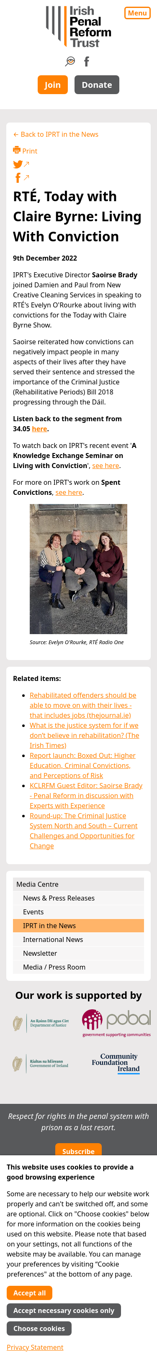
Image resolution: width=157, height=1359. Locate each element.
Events (33, 911)
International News (53, 939)
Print (25, 151)
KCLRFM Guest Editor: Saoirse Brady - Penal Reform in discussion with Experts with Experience (86, 795)
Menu (137, 13)
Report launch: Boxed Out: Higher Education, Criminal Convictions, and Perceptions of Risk (83, 765)
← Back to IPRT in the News (55, 134)
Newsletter (40, 953)
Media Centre (37, 884)
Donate (97, 84)
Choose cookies (39, 1328)
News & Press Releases (59, 898)
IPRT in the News (49, 925)
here (39, 428)
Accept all (29, 1293)
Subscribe (78, 1151)
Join (53, 84)
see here (105, 465)
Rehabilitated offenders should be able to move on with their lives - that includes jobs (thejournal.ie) (83, 705)
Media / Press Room (54, 967)
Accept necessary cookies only (63, 1310)
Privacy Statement (35, 1347)
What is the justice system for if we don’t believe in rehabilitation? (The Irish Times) (84, 735)
